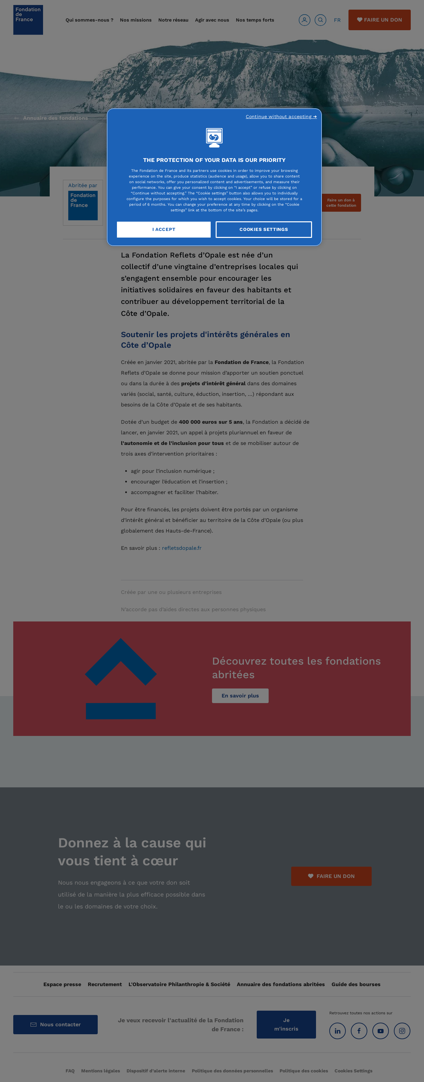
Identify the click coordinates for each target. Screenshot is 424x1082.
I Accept (164, 229)
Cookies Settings (263, 229)
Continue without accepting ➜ (281, 116)
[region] (214, 177)
